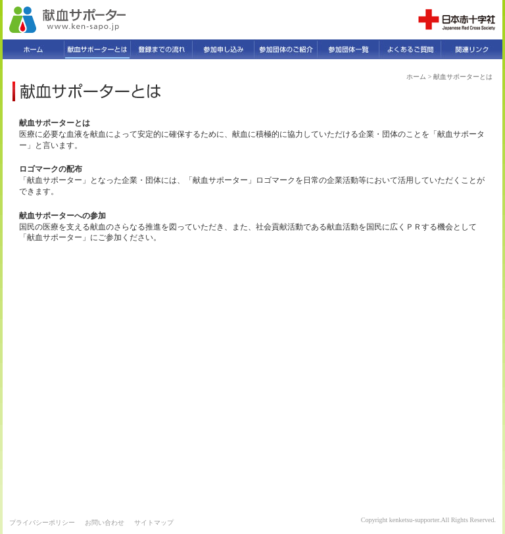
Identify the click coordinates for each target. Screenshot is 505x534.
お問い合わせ (104, 522)
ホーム (416, 76)
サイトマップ (154, 522)
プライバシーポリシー (42, 522)
